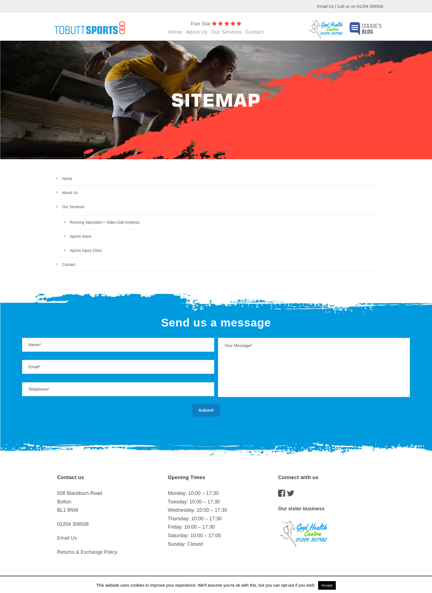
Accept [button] (326, 585)
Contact (255, 32)
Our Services (226, 32)
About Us (197, 32)
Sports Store (80, 236)
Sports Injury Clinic (86, 250)
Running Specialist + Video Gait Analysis (105, 222)
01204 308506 (370, 6)
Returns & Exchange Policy (87, 552)
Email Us (325, 6)
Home (175, 32)
